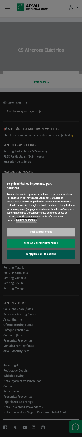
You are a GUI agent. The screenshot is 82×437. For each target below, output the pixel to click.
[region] (41, 218)
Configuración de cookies (41, 254)
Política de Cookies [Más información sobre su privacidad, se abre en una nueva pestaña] (26, 220)
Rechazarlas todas (41, 231)
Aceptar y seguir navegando (41, 242)
